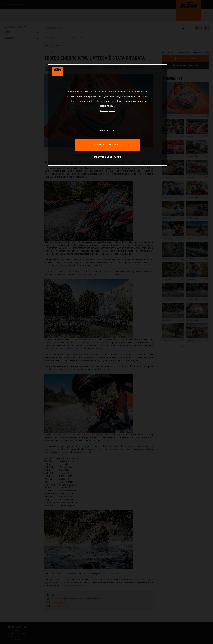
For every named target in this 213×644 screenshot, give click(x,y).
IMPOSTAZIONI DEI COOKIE (107, 157)
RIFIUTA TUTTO (108, 130)
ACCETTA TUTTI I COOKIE (107, 144)
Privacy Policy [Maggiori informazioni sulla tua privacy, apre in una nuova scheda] (104, 111)
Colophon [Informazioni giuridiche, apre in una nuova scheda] (112, 111)
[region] (107, 115)
